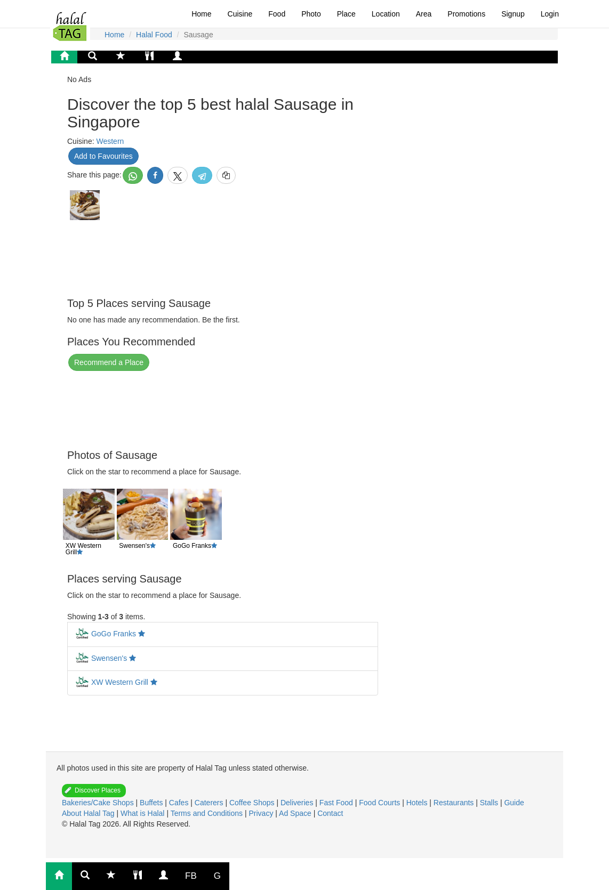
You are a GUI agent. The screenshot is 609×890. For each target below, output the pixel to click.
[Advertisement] (152, 257)
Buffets (152, 802)
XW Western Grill (119, 682)
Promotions (466, 14)
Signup (513, 14)
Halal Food (154, 34)
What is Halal (143, 813)
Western (110, 141)
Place (346, 14)
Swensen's (109, 658)
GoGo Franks (113, 633)
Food (276, 14)
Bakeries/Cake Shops (99, 802)
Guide (514, 802)
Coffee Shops (252, 802)
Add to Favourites (103, 156)
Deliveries (298, 802)
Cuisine (240, 14)
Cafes (179, 802)
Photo (311, 14)
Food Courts (380, 802)
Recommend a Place (108, 362)
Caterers (210, 802)
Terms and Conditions (208, 813)
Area (424, 14)
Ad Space (295, 813)
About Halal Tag (89, 813)
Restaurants (455, 802)
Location (386, 14)
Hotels (418, 802)
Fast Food (337, 802)
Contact (330, 813)
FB (191, 876)
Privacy (262, 813)
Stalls (490, 802)
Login (550, 14)
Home (201, 14)
